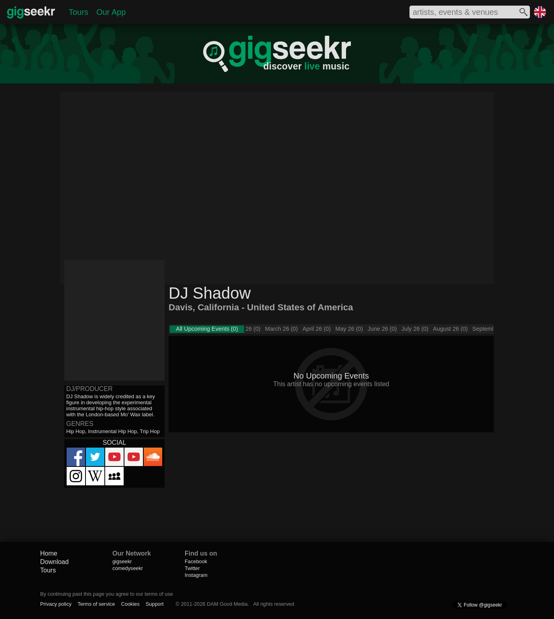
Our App (111, 12)
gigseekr (122, 561)
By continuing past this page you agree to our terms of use (106, 594)
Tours (78, 12)
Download (54, 561)
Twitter (192, 568)
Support (155, 604)
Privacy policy (55, 604)
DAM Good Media (227, 604)
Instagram (196, 575)
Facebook (196, 561)
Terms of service (96, 604)
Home (48, 553)
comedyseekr (127, 568)
